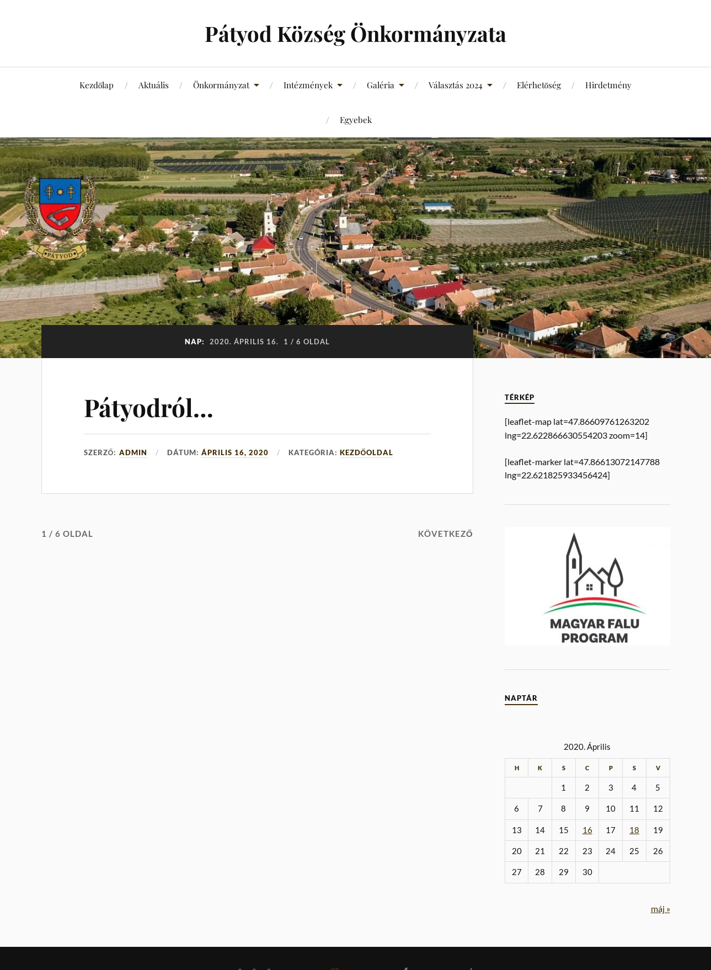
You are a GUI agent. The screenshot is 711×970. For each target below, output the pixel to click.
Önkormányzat (221, 84)
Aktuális (153, 84)
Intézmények (308, 84)
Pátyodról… (148, 407)
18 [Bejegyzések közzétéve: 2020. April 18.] (634, 830)
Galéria (380, 84)
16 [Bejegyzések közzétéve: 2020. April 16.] (587, 830)
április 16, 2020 (235, 452)
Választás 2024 (456, 84)
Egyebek (356, 119)
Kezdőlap (96, 84)
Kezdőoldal (367, 452)
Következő (445, 534)
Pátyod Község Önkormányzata (355, 33)
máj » (660, 908)
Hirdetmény (608, 84)
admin (133, 452)
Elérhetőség (539, 84)
